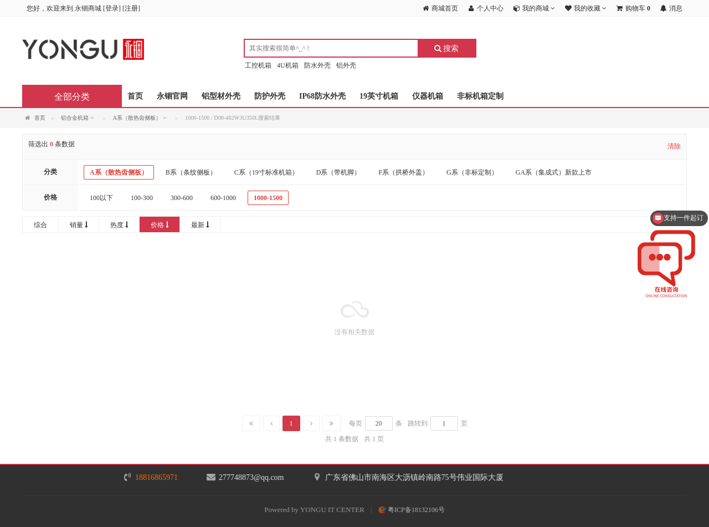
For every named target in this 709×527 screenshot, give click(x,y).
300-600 (182, 198)
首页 (135, 96)
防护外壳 (269, 96)
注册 (131, 8)
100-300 (142, 198)
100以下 (101, 198)
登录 (112, 8)
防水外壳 (317, 65)
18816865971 (156, 477)
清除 (674, 146)
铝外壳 (346, 65)
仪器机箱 (427, 96)
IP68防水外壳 (322, 96)
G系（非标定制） (472, 172)
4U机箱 (288, 65)
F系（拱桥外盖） (403, 172)
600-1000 (223, 198)
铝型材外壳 (221, 96)
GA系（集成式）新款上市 (554, 172)
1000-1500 (268, 198)
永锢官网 (172, 96)
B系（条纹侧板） (191, 172)
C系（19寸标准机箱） (266, 172)
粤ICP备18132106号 (411, 510)
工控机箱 (258, 65)
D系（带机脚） (338, 172)
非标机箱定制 (480, 96)
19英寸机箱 (378, 96)
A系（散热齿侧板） (119, 172)
